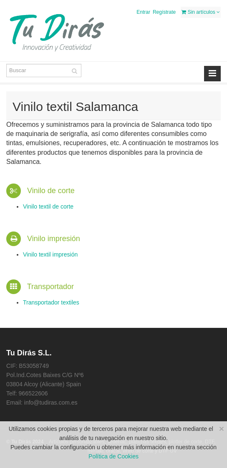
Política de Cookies (113, 456)
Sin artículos (201, 12)
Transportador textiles (51, 302)
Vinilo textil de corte (48, 206)
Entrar (143, 12)
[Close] (221, 428)
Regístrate (164, 12)
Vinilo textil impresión (50, 254)
